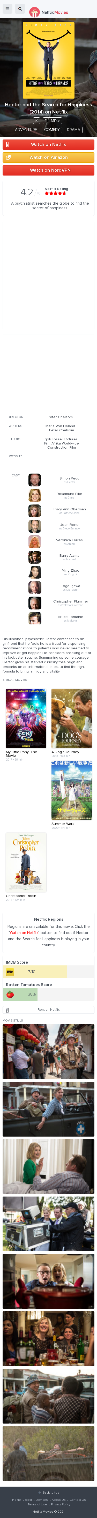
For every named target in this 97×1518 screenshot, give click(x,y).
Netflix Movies (43, 1511)
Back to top (51, 1492)
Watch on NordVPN (50, 170)
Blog (28, 1500)
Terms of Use (37, 1504)
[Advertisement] (48, 374)
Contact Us (78, 1500)
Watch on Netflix (48, 144)
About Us (59, 1500)
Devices (42, 1500)
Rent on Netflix (48, 1009)
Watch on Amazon (48, 157)
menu (7, 9)
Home (16, 1500)
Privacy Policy (60, 1504)
